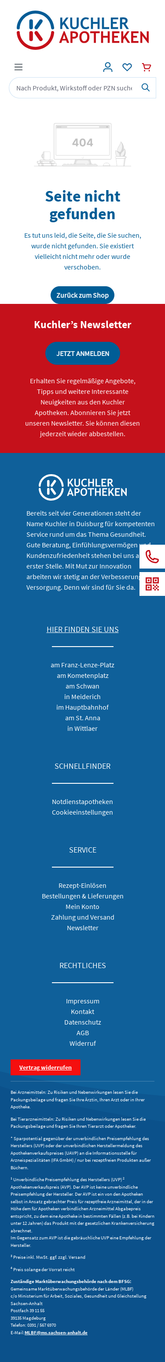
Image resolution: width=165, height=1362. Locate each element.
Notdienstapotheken (82, 801)
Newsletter (83, 927)
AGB (83, 1032)
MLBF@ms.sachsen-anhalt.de (56, 1332)
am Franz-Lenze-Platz (82, 664)
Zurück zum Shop (82, 295)
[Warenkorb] (146, 67)
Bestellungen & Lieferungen (83, 895)
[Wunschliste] (127, 67)
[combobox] (72, 87)
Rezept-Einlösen (82, 885)
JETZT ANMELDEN (82, 353)
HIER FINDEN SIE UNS (83, 629)
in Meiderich (82, 696)
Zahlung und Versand (82, 917)
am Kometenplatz (83, 675)
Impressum (82, 1000)
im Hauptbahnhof (82, 707)
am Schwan (82, 685)
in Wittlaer (82, 728)
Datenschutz (82, 1022)
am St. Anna (82, 717)
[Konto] (107, 67)
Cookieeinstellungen (82, 812)
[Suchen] (146, 87)
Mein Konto (82, 906)
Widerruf (83, 1043)
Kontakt (82, 1011)
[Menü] (18, 67)
